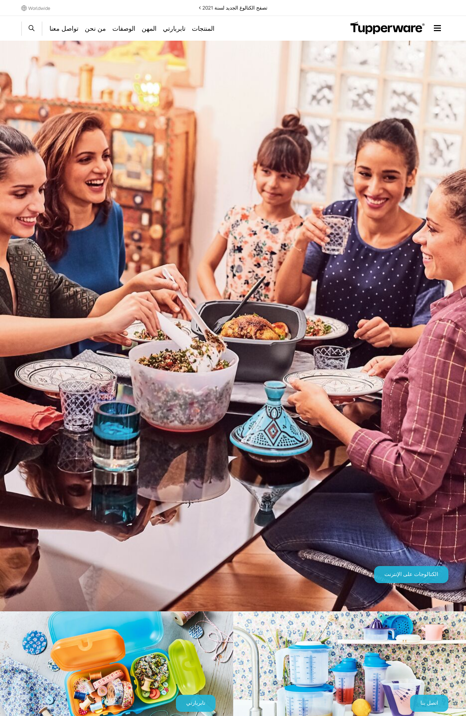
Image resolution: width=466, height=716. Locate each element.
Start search (31, 29)
